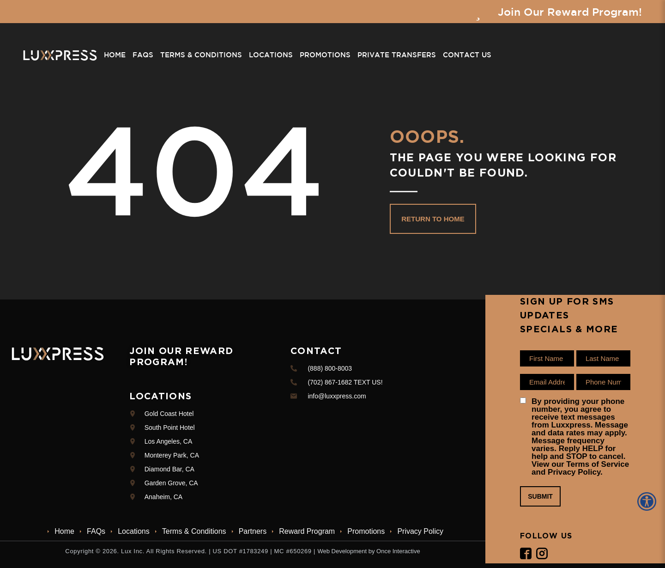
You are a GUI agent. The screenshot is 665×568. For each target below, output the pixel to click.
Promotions (325, 55)
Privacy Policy (420, 531)
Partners (252, 531)
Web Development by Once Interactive (368, 551)
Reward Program (307, 531)
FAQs (143, 55)
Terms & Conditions (201, 55)
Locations (271, 55)
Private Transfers (396, 55)
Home (115, 55)
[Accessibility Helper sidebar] (648, 501)
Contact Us (467, 55)
